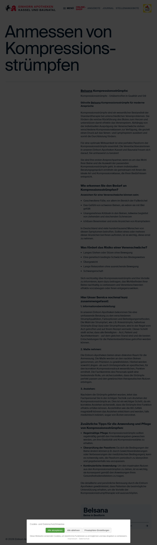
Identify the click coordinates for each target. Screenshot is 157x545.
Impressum (72, 539)
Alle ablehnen (73, 530)
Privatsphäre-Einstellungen (97, 530)
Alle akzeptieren (55, 530)
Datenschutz (84, 539)
